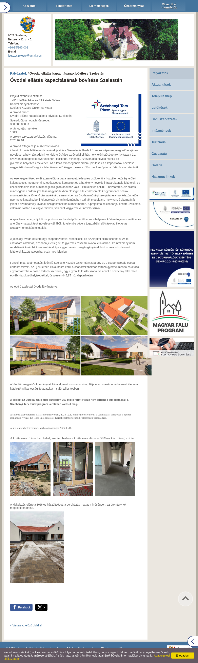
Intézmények (161, 130)
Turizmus (159, 142)
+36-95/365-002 (18, 47)
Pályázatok (18, 73)
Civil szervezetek (164, 119)
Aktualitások (161, 84)
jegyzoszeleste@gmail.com (25, 55)
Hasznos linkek (163, 176)
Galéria (157, 165)
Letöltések (159, 107)
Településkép (162, 96)
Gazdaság (159, 153)
